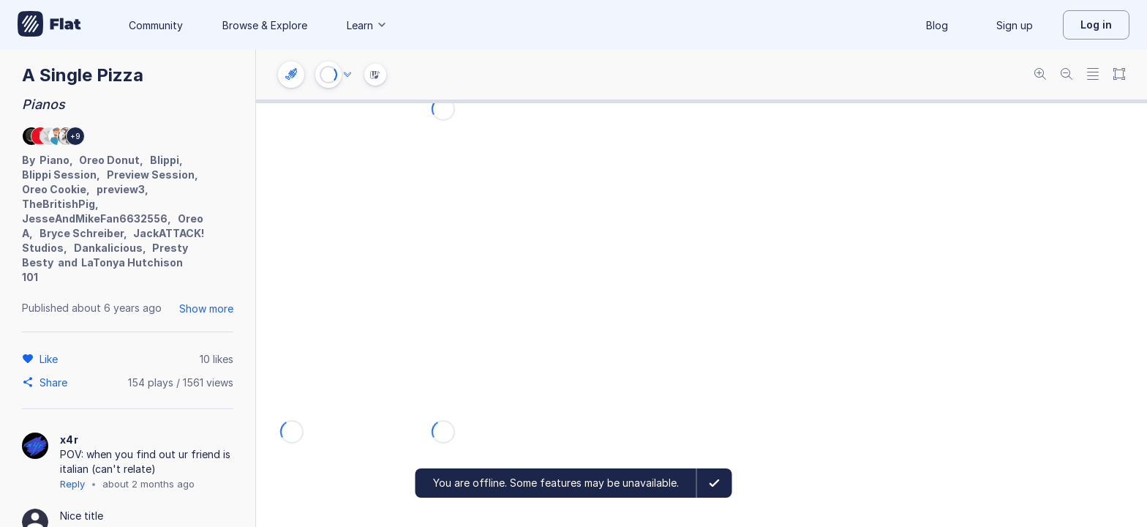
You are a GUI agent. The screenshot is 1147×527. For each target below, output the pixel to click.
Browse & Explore (264, 25)
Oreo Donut (109, 160)
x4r (69, 439)
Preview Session (151, 174)
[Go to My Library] (49, 25)
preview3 (121, 189)
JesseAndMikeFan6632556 (95, 218)
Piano (54, 160)
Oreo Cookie (54, 189)
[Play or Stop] (328, 74)
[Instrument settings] (291, 74)
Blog (937, 25)
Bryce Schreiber (82, 233)
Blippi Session (59, 174)
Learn (367, 25)
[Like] (51, 358)
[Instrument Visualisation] (375, 75)
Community (156, 25)
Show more (206, 308)
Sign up (1014, 25)
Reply (72, 484)
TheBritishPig (58, 204)
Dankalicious (108, 248)
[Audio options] (347, 74)
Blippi (164, 160)
